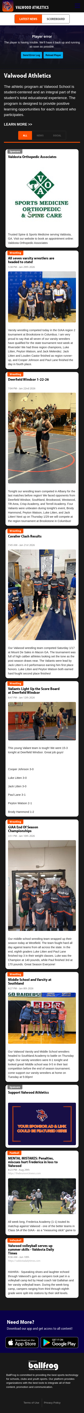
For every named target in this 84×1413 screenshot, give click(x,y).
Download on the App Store (22, 1343)
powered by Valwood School (43, 1365)
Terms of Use (31, 1402)
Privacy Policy (52, 1402)
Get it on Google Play (59, 1343)
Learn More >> (18, 124)
